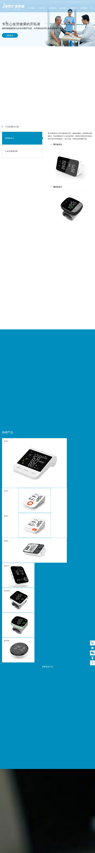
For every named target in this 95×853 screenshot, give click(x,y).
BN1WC (7, 640)
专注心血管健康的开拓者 (21, 24)
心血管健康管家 (11, 151)
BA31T (6, 566)
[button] (47, 42)
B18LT (6, 516)
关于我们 (31, 8)
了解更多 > (10, 35)
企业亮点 (63, 8)
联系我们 (84, 8)
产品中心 (42, 8)
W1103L (7, 591)
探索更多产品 (47, 667)
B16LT (6, 441)
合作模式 (52, 8)
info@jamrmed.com (57, 1)
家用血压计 (9, 138)
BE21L (6, 541)
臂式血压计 (56, 144)
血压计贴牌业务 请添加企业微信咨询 (77, 2)
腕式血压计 (56, 187)
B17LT (6, 491)
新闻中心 (73, 8)
